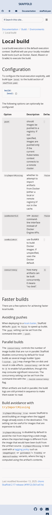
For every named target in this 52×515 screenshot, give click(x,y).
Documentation (10, 29)
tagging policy (21, 449)
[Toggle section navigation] (46, 19)
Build (24, 29)
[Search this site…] (22, 19)
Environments (37, 29)
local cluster (30, 323)
